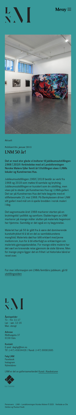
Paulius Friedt (19, 407)
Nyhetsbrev (10, 365)
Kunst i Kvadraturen (48, 371)
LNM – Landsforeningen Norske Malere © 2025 (35, 404)
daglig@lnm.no (19, 347)
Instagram (10, 362)
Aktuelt (8, 140)
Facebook (9, 359)
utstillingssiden (13, 274)
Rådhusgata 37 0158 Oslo (12, 335)
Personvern (9, 404)
